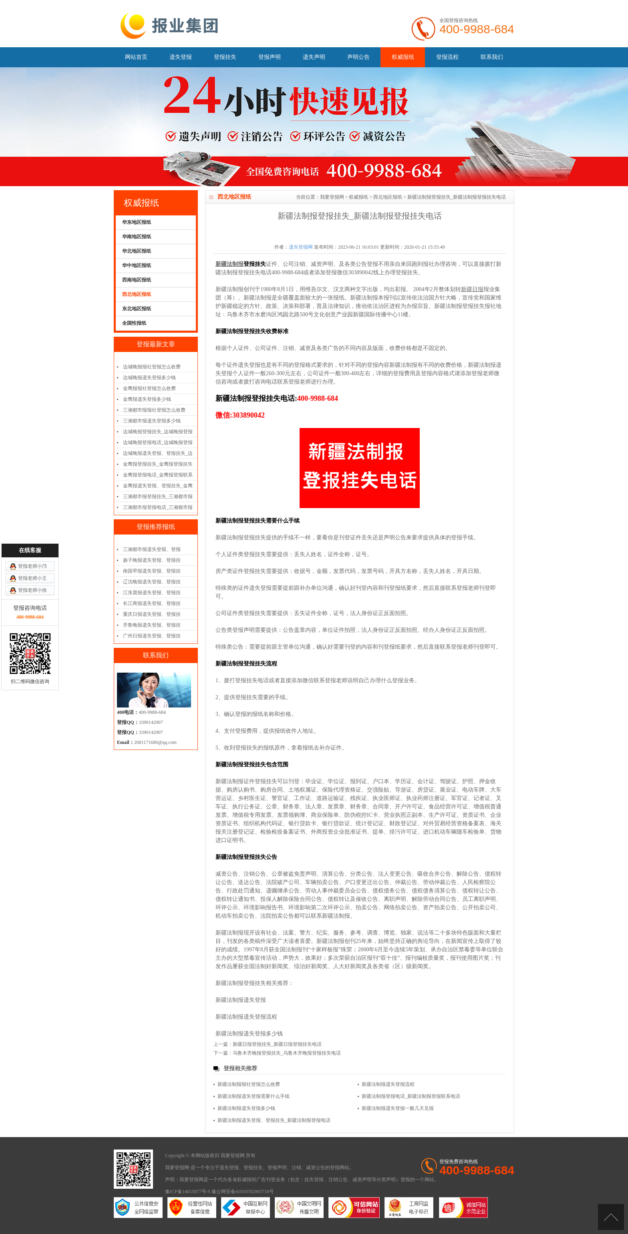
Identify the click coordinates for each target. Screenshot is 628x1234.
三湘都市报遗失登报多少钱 (152, 421)
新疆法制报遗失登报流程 (246, 1017)
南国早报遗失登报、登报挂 (152, 571)
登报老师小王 (32, 491)
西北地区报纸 (387, 197)
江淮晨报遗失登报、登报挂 (152, 592)
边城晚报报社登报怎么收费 (152, 367)
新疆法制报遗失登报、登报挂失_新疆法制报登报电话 (273, 1120)
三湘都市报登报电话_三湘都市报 (158, 507)
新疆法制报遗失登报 (240, 1000)
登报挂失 (225, 57)
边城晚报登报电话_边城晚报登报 (158, 442)
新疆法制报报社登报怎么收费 (248, 1084)
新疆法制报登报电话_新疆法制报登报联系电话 (411, 1096)
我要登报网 (332, 197)
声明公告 (358, 57)
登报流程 (447, 57)
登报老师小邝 (32, 479)
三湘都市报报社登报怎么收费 (154, 410)
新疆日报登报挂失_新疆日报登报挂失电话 (277, 1044)
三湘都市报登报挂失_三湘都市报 (158, 496)
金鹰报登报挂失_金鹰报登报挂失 (158, 464)
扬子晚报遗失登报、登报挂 (152, 560)
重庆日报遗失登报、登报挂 (152, 614)
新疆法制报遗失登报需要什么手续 (253, 1096)
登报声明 (269, 57)
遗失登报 (180, 57)
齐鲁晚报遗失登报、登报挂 (152, 625)
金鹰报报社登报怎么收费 (149, 388)
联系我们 (492, 57)
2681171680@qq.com (155, 742)
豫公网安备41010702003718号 (242, 1191)
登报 (335, 1167)
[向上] (611, 1217)
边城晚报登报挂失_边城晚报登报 (158, 431)
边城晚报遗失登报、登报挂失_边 (158, 453)
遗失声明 (314, 57)
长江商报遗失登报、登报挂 (152, 603)
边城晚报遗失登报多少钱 (149, 377)
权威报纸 (403, 57)
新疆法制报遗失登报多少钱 (249, 1034)
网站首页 (136, 57)
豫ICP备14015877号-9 (187, 1191)
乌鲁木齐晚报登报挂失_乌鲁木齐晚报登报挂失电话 (287, 1053)
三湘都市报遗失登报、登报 (152, 549)
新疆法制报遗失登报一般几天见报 (398, 1108)
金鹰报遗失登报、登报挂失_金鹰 (158, 485)
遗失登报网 (301, 247)
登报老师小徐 (32, 503)
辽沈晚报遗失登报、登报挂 (152, 582)
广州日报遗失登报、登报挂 (152, 636)
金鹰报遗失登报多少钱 (147, 399)
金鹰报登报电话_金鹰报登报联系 (158, 475)
